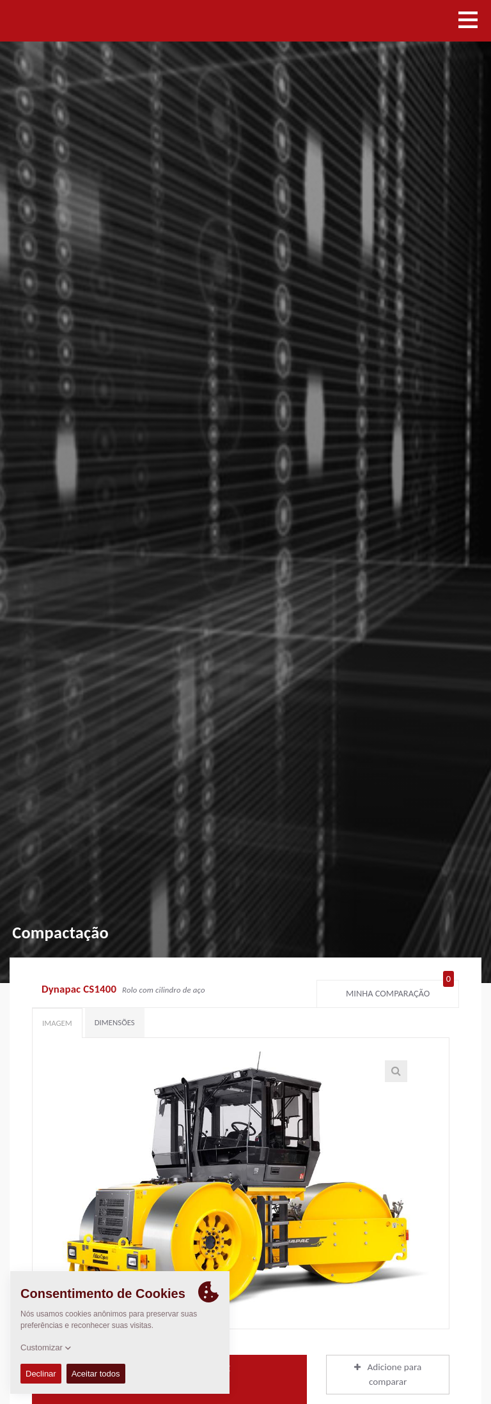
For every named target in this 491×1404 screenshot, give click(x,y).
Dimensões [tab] (115, 1022)
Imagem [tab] (57, 1023)
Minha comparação (400, 990)
